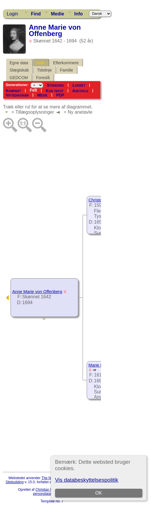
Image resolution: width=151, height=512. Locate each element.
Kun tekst (54, 90)
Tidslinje (44, 70)
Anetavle (80, 90)
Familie (66, 70)
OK (98, 492)
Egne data (19, 62)
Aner (40, 62)
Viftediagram (17, 95)
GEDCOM (19, 77)
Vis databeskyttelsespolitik (86, 480)
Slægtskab (19, 70)
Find (36, 13)
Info (78, 13)
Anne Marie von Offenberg (37, 291)
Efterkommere (66, 62)
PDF (60, 95)
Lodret (78, 85)
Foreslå (43, 77)
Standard (55, 85)
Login (12, 13)
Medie (57, 13)
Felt (33, 90)
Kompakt (13, 90)
